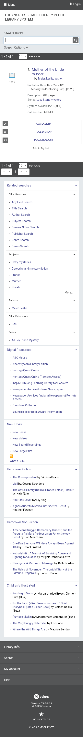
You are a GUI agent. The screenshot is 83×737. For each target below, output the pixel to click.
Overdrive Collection (25, 405)
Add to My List (41, 148)
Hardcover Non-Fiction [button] (22, 522)
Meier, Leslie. (20, 308)
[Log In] (70, 4)
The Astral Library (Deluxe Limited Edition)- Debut (43, 490)
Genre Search (20, 240)
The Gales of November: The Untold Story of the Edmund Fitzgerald (42, 571)
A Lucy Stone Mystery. (25, 340)
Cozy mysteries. (22, 262)
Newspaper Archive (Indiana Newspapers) (39, 389)
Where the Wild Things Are (29, 629)
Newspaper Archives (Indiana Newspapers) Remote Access (45, 397)
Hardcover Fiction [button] (19, 469)
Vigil (15, 483)
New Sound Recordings (27, 444)
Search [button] (41, 658)
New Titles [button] (14, 424)
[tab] (41, 185)
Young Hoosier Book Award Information (37, 411)
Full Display (27, 131)
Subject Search (21, 221)
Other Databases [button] (18, 316)
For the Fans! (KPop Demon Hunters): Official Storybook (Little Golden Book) (40, 605)
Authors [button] (13, 300)
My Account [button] (41, 669)
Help (7, 680)
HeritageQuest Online (26, 370)
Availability (27, 123)
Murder (16, 281)
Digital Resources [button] (19, 350)
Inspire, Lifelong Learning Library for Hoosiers (40, 383)
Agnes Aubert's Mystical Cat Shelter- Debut (39, 506)
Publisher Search (22, 233)
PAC (14, 324)
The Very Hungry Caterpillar (30, 623)
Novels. (16, 287)
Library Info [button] (41, 647)
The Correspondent (25, 477)
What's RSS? (17, 461)
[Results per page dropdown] (23, 56)
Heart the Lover (22, 500)
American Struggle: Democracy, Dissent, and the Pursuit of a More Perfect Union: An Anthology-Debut (42, 534)
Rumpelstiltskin (22, 616)
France (16, 274)
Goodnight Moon (23, 593)
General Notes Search (25, 227)
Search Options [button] (16, 47)
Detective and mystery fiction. (30, 268)
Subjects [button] (14, 254)
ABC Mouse (20, 357)
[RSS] (11, 456)
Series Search (20, 246)
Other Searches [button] (17, 194)
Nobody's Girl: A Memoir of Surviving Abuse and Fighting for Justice (42, 555)
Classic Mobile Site (41, 727)
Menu (9, 4)
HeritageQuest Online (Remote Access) (37, 376)
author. (50, 78)
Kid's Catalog (41, 717)
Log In (77, 4)
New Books (19, 432)
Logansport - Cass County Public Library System (35, 17)
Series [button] (12, 332)
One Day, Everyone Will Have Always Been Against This (43, 545)
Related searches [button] (19, 185)
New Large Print (22, 451)
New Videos (20, 438)
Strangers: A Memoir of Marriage (33, 563)
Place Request (28, 140)
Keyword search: (13, 32)
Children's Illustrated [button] (21, 585)
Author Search (21, 214)
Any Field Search (22, 202)
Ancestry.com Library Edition (30, 364)
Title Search (19, 208)
